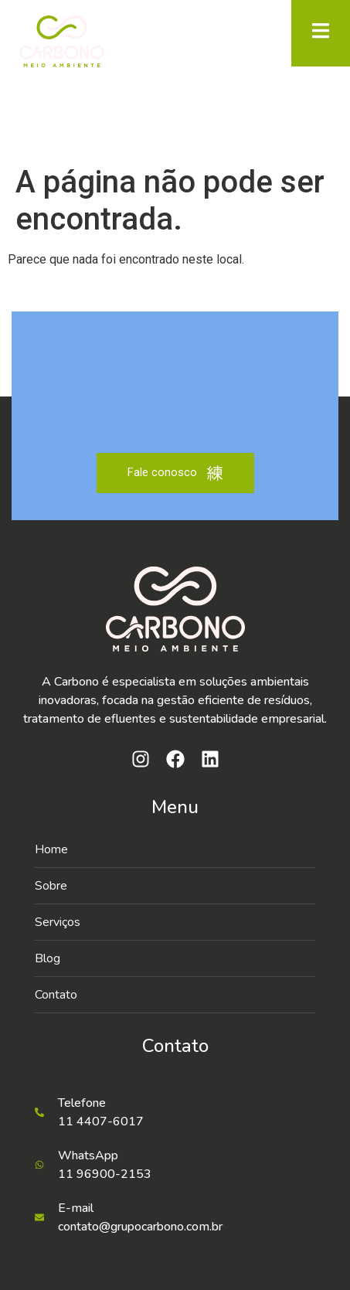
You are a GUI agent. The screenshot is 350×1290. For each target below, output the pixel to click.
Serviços (57, 922)
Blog (47, 958)
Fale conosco (175, 473)
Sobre (51, 885)
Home (51, 849)
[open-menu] (320, 33)
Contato (56, 994)
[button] (175, 922)
